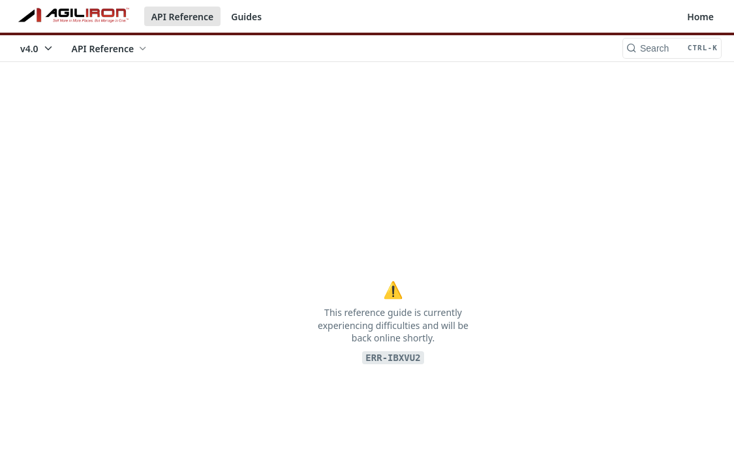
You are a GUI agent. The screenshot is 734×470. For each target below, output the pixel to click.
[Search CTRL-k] (672, 48)
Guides (246, 16)
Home (700, 16)
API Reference (182, 16)
